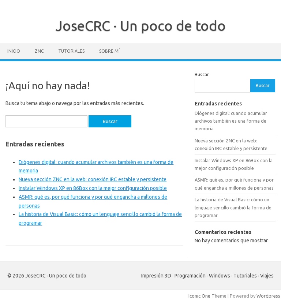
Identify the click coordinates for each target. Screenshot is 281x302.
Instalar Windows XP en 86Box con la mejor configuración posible (93, 188)
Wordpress (268, 295)
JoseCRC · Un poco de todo (141, 25)
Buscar (202, 74)
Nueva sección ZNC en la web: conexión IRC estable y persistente (92, 179)
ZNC (39, 51)
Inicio (13, 51)
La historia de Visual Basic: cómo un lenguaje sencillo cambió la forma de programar (233, 207)
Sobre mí (109, 51)
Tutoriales (71, 51)
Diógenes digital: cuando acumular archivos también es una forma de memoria (231, 121)
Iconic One (199, 295)
